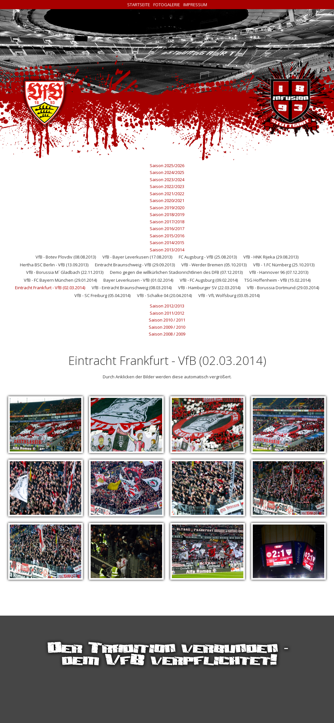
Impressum (195, 5)
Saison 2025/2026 (167, 165)
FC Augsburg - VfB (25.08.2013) (208, 257)
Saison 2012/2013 (167, 306)
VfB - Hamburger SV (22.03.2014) (209, 288)
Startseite (138, 5)
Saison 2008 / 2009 (167, 334)
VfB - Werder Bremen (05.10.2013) (214, 265)
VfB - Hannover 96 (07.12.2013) (278, 272)
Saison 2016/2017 (167, 228)
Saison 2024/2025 (167, 172)
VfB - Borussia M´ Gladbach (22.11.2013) (64, 272)
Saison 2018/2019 (167, 214)
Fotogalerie (166, 5)
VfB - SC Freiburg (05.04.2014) (102, 295)
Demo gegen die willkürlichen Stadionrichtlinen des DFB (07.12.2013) (176, 272)
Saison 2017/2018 (167, 222)
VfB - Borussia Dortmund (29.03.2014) (283, 288)
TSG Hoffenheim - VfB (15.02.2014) (277, 280)
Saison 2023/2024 (167, 179)
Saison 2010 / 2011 (167, 320)
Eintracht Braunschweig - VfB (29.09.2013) (135, 265)
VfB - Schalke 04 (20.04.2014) (164, 295)
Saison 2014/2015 (167, 242)
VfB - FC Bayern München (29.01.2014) (60, 280)
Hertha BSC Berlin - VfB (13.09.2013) (54, 265)
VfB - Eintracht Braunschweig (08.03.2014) (132, 288)
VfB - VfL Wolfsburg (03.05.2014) (229, 295)
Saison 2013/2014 (167, 250)
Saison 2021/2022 (167, 193)
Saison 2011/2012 (167, 313)
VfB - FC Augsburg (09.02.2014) (209, 280)
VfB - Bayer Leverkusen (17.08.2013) (137, 257)
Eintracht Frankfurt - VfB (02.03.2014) (50, 288)
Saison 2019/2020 (167, 208)
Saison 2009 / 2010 (167, 327)
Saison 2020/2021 (167, 200)
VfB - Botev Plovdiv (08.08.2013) (66, 257)
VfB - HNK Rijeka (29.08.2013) (270, 257)
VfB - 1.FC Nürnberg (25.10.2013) (283, 265)
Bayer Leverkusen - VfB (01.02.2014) (138, 280)
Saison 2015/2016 (167, 236)
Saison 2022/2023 (167, 186)
